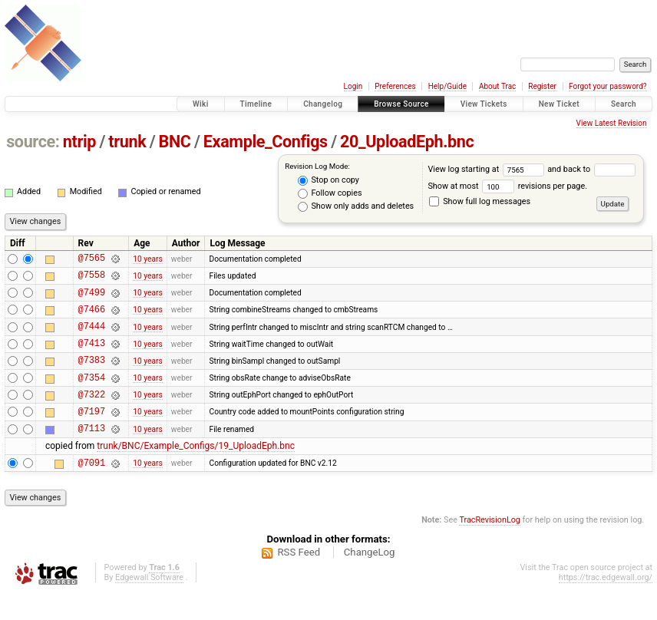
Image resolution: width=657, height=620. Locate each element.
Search (623, 104)
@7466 (91, 318)
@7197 (91, 433)
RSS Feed (298, 579)
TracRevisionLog (489, 547)
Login (353, 86)
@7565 (91, 259)
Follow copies (330, 193)
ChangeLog (369, 579)
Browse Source (401, 104)
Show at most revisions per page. (507, 186)
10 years (147, 260)
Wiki (201, 104)
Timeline (256, 104)
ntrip (79, 141)
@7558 (91, 278)
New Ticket (559, 104)
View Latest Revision (611, 123)
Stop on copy (328, 180)
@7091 (91, 489)
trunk (127, 141)
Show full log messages (479, 201)
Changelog (322, 104)
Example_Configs (265, 141)
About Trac (497, 86)
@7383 (91, 375)
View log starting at (487, 169)
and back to (591, 169)
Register (542, 86)
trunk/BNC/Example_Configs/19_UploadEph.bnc (196, 471)
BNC (175, 141)
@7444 (91, 337)
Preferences (395, 86)
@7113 (91, 453)
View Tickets (484, 104)
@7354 (91, 395)
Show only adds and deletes (356, 206)
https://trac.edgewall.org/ (605, 605)
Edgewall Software (149, 605)
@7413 (91, 356)
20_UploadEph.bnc (407, 141)
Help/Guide (447, 86)
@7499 (91, 298)
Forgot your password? (608, 86)
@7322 (91, 414)
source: (32, 141)
